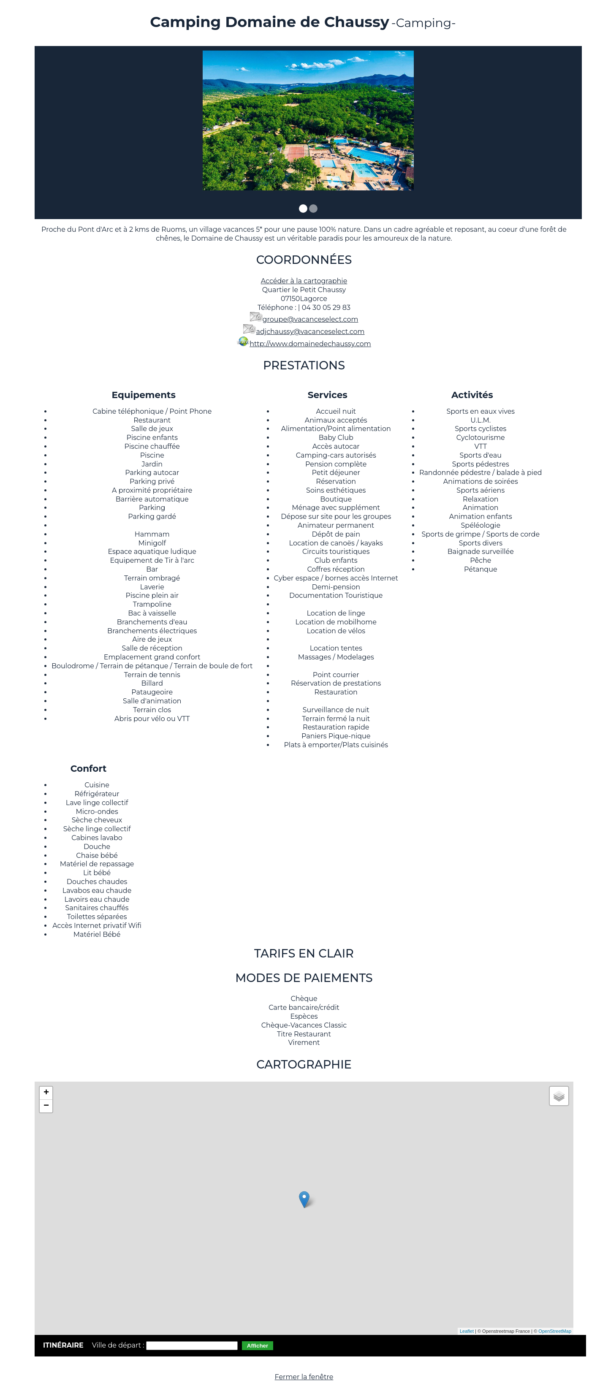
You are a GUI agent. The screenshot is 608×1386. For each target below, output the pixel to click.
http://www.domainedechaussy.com (310, 344)
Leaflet (467, 1331)
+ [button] (46, 1093)
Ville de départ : (119, 1345)
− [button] (46, 1106)
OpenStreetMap (554, 1331)
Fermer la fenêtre (304, 1377)
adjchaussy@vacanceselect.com (310, 332)
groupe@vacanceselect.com (310, 319)
